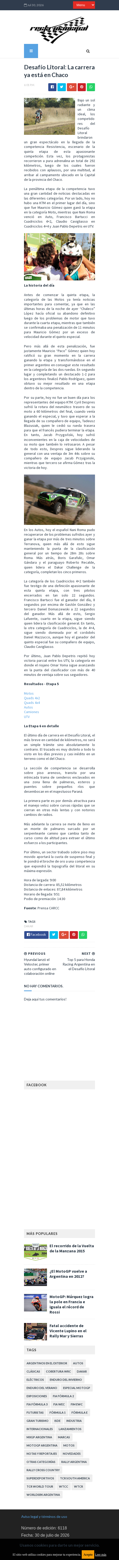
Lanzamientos (67, 1395)
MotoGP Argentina (39, 1412)
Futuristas (32, 1379)
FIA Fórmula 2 (60, 1363)
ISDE (55, 1387)
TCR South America (39, 1445)
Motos (26, 677)
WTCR (43, 1453)
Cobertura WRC (55, 1338)
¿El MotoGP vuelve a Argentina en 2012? (65, 1244)
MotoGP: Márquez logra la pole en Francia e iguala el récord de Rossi (71, 1272)
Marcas (61, 1404)
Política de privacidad (38, 1510)
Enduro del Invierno (63, 1346)
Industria (71, 1387)
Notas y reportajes (39, 1420)
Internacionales (37, 1395)
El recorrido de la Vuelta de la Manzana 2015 (72, 1219)
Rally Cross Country (40, 1437)
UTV (24, 700)
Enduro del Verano (39, 1354)
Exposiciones (34, 1363)
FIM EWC (74, 1371)
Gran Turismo (35, 1387)
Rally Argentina (71, 1428)
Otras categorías (38, 1428)
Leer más (100, 1554)
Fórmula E (77, 1379)
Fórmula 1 (55, 1379)
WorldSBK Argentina (70, 1453)
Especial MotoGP (73, 1354)
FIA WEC (56, 1371)
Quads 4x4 (29, 686)
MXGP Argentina (36, 1404)
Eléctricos (32, 1346)
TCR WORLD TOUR (73, 1445)
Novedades (69, 1420)
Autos (25, 691)
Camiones (28, 695)
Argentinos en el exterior (44, 1330)
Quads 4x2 (29, 681)
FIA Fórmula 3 (34, 1371)
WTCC (28, 1453)
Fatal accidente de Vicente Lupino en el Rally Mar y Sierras (71, 1297)
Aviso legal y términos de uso (44, 1475)
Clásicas (30, 1338)
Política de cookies (36, 1525)
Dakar (25, 905)
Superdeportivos (76, 1437)
